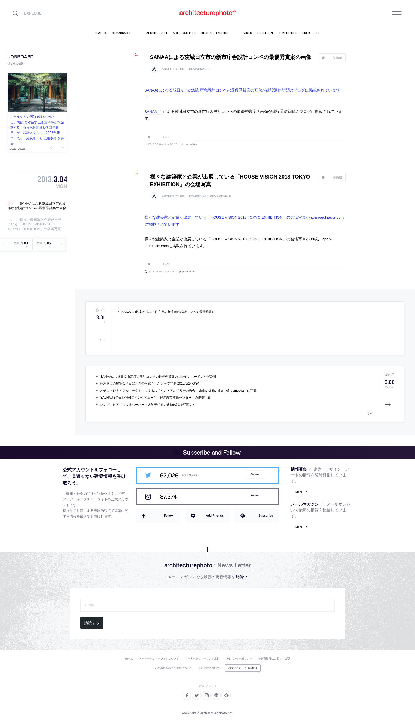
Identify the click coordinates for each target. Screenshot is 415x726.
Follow (255, 474)
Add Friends (215, 515)
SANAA (151, 111)
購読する (91, 623)
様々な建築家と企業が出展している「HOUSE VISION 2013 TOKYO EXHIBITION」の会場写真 (36, 224)
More (298, 492)
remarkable (199, 69)
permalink (191, 144)
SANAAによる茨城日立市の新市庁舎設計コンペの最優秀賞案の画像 (37, 206)
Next (61, 147)
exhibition (197, 196)
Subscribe (265, 515)
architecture (173, 69)
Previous (53, 147)
